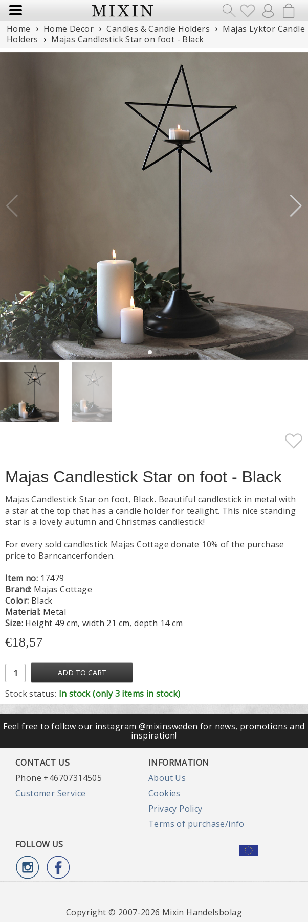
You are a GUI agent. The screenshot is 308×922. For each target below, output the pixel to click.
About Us (167, 777)
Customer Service (50, 793)
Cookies (164, 793)
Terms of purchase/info (196, 823)
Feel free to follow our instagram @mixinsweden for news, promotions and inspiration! (153, 731)
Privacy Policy (175, 808)
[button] (296, 206)
